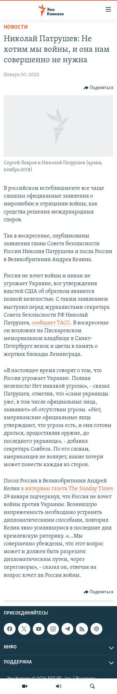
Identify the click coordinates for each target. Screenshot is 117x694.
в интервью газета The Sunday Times (67, 489)
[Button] (99, 87)
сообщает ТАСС (51, 323)
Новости (16, 27)
